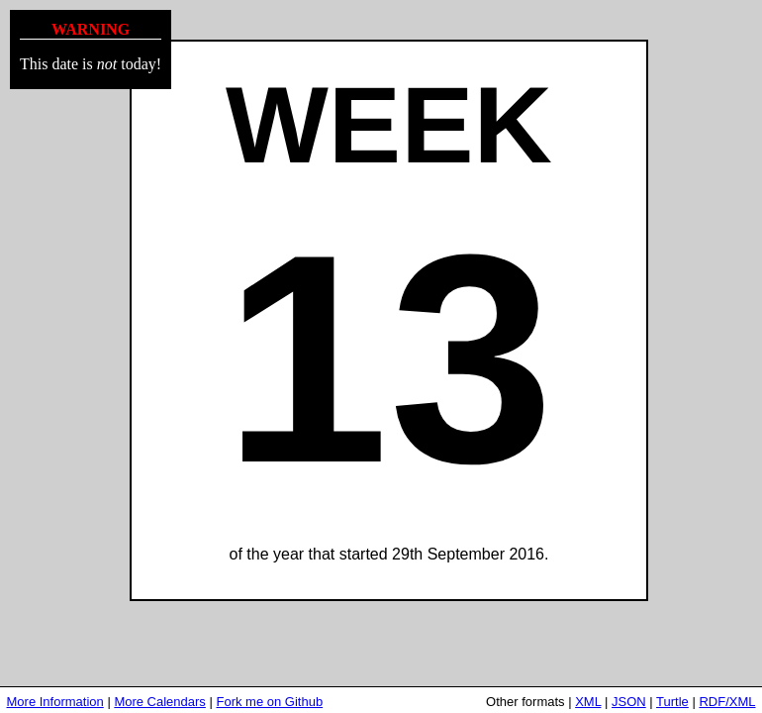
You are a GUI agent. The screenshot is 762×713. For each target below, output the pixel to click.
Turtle (672, 701)
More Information (55, 701)
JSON (629, 701)
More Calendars (160, 701)
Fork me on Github (269, 701)
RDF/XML (727, 701)
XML (588, 701)
